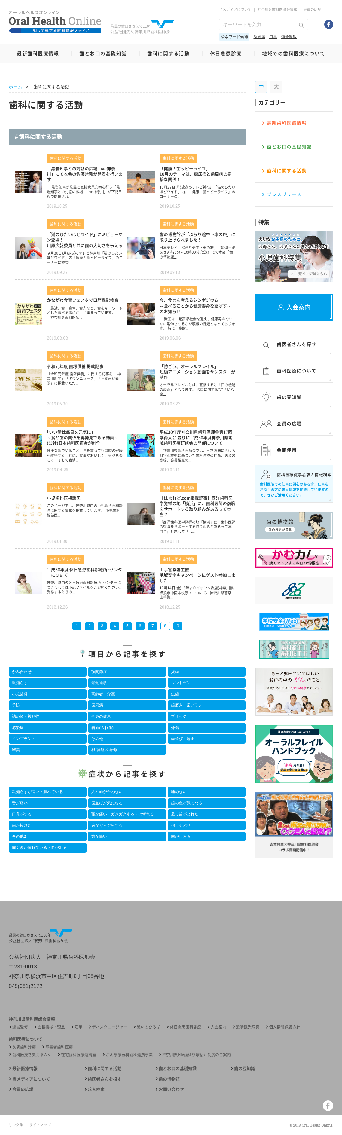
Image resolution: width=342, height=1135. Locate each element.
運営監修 (20, 1026)
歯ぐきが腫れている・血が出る (39, 847)
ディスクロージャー (109, 1026)
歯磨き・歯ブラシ (186, 705)
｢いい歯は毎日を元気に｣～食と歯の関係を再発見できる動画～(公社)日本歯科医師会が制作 (82, 437)
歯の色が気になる (186, 803)
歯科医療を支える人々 (31, 1054)
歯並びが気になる (107, 803)
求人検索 (96, 1089)
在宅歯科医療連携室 (78, 1054)
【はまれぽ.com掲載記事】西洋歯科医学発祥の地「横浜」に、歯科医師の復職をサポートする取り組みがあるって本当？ (197, 506)
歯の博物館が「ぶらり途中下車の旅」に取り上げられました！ (197, 237)
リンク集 (16, 1125)
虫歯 (175, 694)
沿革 (78, 1026)
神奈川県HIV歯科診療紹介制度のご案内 (196, 1054)
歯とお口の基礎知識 (103, 53)
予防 (16, 705)
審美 (16, 750)
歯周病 (259, 37)
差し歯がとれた (184, 814)
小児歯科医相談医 (64, 498)
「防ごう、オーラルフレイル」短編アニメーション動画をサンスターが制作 (197, 371)
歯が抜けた (22, 825)
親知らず (20, 683)
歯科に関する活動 (168, 53)
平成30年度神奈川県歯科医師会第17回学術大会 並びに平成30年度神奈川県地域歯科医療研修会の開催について (196, 437)
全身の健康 (101, 716)
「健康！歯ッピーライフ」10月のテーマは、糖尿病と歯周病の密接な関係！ (196, 173)
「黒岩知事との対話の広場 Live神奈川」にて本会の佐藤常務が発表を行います (85, 173)
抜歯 (175, 671)
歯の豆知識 (244, 1068)
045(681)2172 (25, 986)
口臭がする (22, 814)
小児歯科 (20, 694)
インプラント (23, 738)
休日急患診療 (226, 53)
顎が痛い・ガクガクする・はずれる (122, 814)
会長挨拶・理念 (51, 1026)
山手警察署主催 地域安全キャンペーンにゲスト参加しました (197, 574)
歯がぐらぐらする (107, 825)
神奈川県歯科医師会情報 (277, 9)
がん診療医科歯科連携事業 (129, 1054)
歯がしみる (181, 836)
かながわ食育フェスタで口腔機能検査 (82, 300)
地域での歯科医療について (293, 53)
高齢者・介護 (103, 694)
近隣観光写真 (247, 1026)
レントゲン (181, 683)
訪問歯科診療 (24, 1047)
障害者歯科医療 (59, 1047)
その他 (97, 738)
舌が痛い (20, 803)
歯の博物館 (169, 1078)
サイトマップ (40, 1125)
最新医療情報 (25, 1068)
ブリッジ (179, 716)
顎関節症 (99, 671)
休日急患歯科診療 (185, 1026)
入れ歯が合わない (107, 791)
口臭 (273, 37)
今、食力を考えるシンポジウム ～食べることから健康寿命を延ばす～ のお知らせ (195, 305)
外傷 (175, 727)
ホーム (15, 86)
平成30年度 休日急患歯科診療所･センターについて (84, 572)
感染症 (18, 727)
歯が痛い (99, 836)
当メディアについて (235, 9)
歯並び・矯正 (182, 738)
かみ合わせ (22, 671)
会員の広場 (312, 9)
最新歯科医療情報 (38, 53)
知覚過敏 (289, 37)
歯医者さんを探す (104, 1078)
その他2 (19, 836)
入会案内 (218, 1026)
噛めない (179, 791)
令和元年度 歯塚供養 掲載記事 (75, 366)
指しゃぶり (181, 825)
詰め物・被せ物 (25, 716)
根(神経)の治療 (104, 750)
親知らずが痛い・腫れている (37, 791)
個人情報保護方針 (284, 1026)
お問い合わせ (171, 1089)
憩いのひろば (148, 1026)
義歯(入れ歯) (102, 727)
